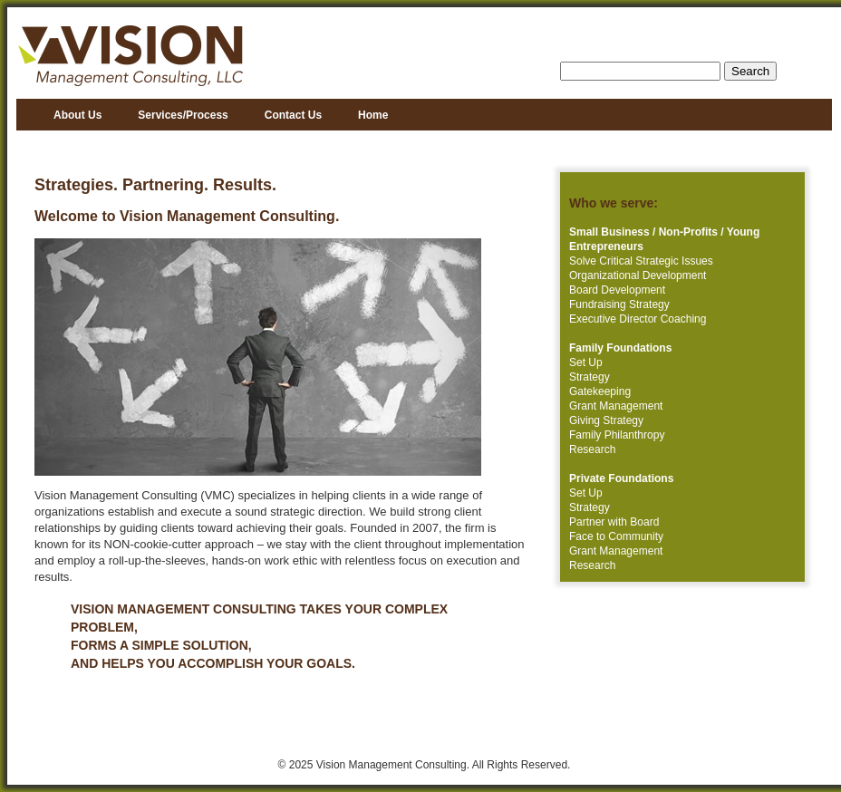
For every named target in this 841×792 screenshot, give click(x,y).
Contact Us (293, 115)
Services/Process (182, 115)
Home (373, 115)
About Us (77, 115)
